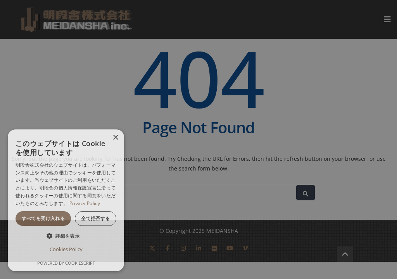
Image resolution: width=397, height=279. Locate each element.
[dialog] (66, 200)
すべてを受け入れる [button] (43, 218)
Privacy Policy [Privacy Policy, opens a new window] (84, 203)
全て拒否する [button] (95, 218)
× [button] (115, 138)
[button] (66, 236)
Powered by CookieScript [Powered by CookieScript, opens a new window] (66, 263)
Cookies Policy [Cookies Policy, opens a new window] (66, 249)
